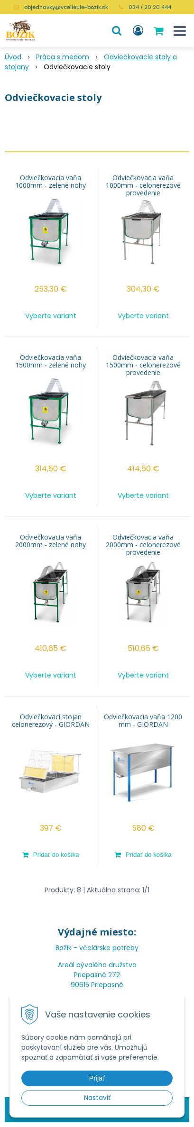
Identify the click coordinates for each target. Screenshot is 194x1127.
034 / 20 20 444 (150, 7)
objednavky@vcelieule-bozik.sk (66, 7)
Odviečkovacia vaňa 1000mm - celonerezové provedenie (143, 185)
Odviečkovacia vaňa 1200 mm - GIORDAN (143, 720)
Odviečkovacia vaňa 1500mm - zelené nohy (50, 361)
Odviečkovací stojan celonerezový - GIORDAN (51, 720)
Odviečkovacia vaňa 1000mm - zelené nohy (50, 181)
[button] (116, 30)
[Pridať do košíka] (50, 854)
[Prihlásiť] (138, 30)
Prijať (97, 1078)
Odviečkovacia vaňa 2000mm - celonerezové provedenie (143, 544)
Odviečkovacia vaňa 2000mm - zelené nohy (50, 541)
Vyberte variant (50, 316)
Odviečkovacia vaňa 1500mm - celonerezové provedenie (143, 365)
